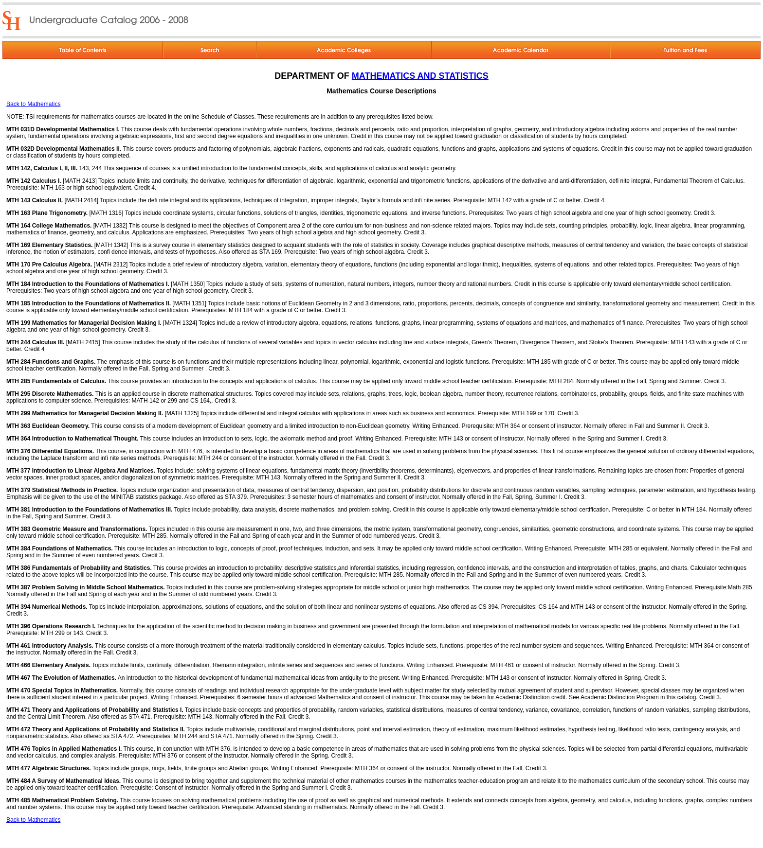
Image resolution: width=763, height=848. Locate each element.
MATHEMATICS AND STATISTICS (420, 76)
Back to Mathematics (33, 104)
